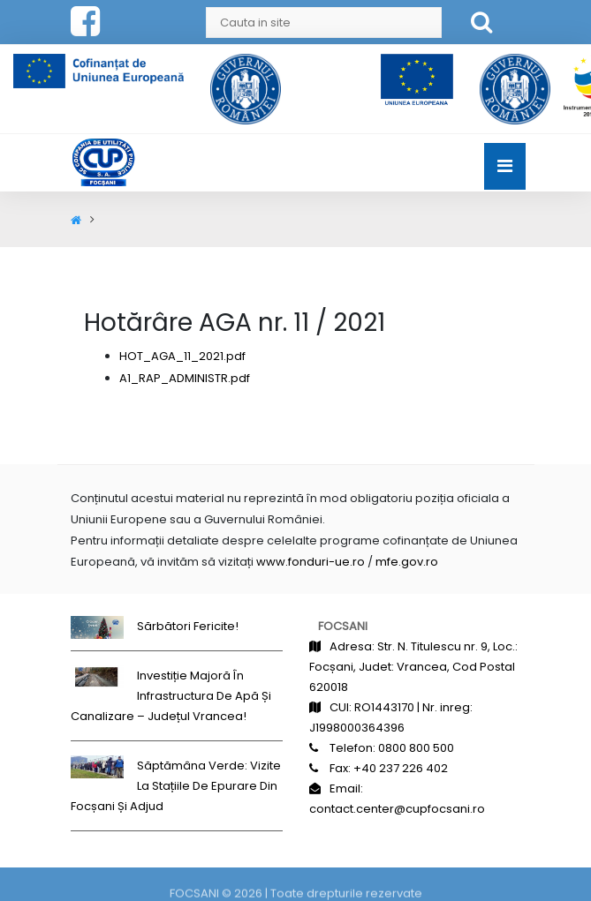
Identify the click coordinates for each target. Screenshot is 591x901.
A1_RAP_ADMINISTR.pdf (184, 378)
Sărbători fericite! (188, 626)
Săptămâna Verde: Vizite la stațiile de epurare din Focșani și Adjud (176, 786)
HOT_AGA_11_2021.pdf (182, 356)
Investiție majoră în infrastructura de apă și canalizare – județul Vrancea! (171, 696)
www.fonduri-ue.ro (310, 561)
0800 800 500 (416, 748)
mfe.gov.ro (406, 561)
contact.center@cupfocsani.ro (397, 808)
